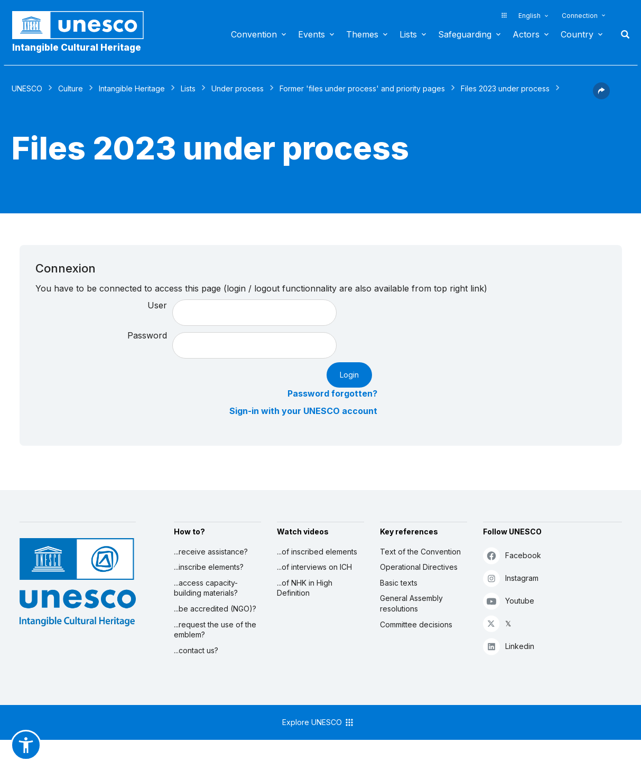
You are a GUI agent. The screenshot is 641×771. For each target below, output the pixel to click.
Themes (362, 34)
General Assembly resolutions (411, 603)
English (529, 16)
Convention (254, 34)
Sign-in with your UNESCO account (303, 411)
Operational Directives (419, 566)
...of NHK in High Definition (304, 588)
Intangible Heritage (132, 88)
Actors (526, 34)
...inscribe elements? (209, 566)
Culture (70, 88)
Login (349, 374)
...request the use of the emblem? (215, 630)
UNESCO (27, 88)
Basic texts (398, 582)
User (157, 305)
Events (311, 34)
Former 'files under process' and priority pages (362, 88)
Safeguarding (464, 34)
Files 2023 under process (505, 88)
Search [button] (622, 34)
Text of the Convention (420, 551)
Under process (237, 88)
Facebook (512, 555)
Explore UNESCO (318, 722)
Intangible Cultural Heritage (76, 47)
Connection (580, 16)
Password (147, 335)
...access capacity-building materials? (206, 588)
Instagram (510, 578)
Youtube (508, 601)
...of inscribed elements (317, 551)
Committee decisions (416, 624)
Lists (408, 34)
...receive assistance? (211, 551)
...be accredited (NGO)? (215, 608)
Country (577, 34)
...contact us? (196, 650)
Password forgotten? (332, 393)
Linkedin (508, 646)
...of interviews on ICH (314, 566)
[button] (601, 96)
